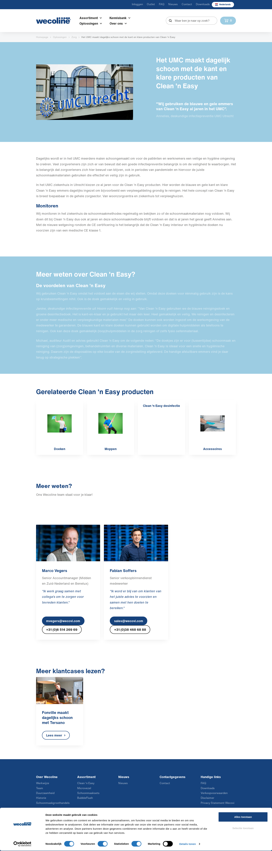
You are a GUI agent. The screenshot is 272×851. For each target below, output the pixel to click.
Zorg (74, 37)
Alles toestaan (243, 816)
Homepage (42, 37)
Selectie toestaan (243, 828)
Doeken (59, 449)
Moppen (111, 449)
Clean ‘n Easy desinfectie (161, 405)
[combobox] (191, 21)
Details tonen (187, 844)
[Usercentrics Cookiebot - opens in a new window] (22, 844)
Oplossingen (60, 37)
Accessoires (212, 449)
